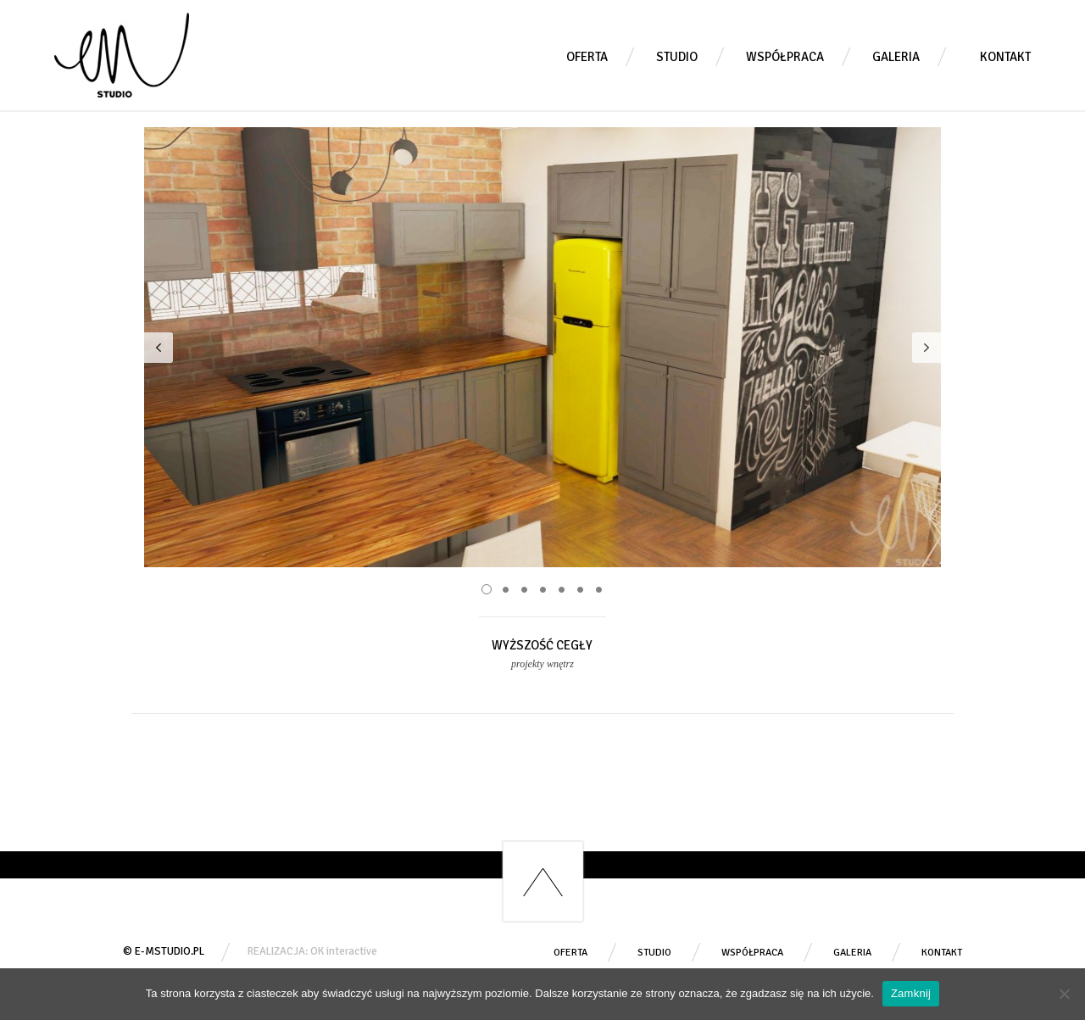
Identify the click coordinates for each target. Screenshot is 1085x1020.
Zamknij (911, 993)
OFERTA (587, 56)
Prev (158, 347)
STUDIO (677, 56)
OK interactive (343, 951)
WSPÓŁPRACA (785, 56)
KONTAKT (1005, 56)
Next (926, 347)
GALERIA (896, 56)
